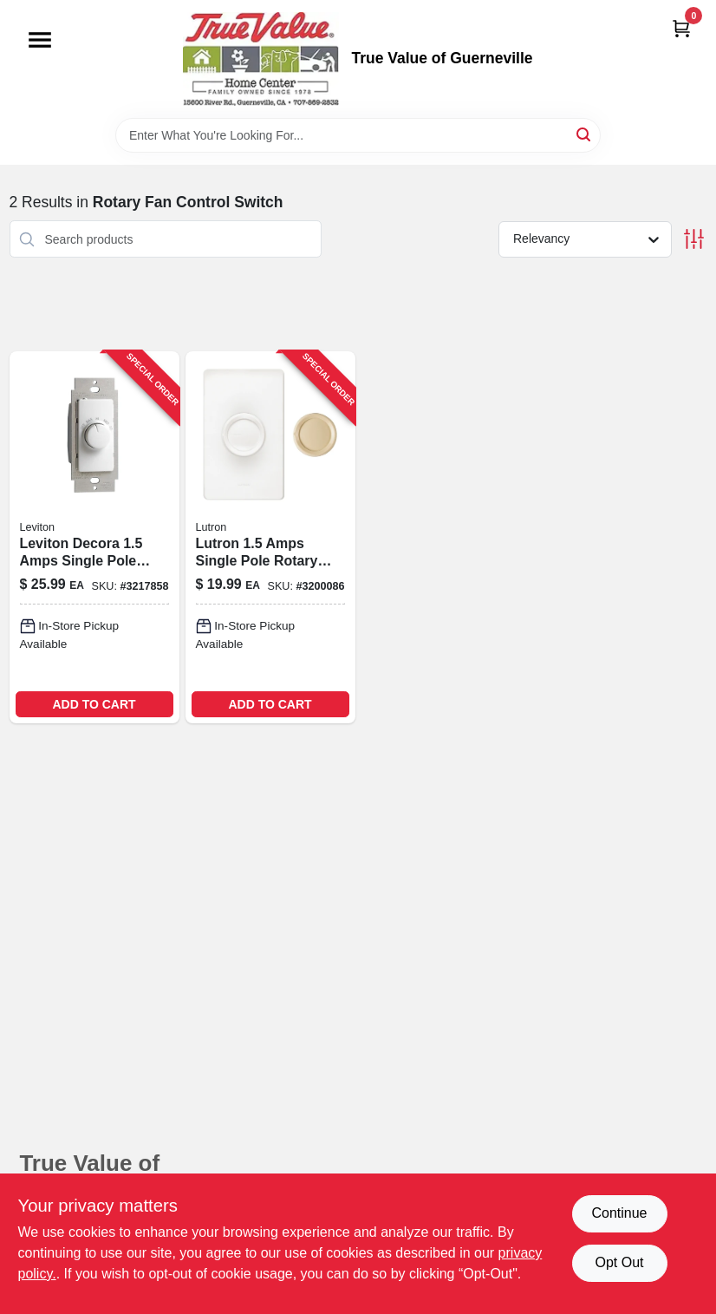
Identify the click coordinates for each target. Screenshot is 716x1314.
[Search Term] (358, 135)
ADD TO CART (93, 704)
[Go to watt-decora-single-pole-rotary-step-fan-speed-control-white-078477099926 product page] (94, 537)
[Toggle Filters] (694, 239)
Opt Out (619, 1262)
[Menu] (40, 40)
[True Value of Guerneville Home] (261, 59)
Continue (619, 1213)
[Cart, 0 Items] (681, 28)
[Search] (584, 134)
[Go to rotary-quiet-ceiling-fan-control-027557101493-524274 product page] (270, 537)
